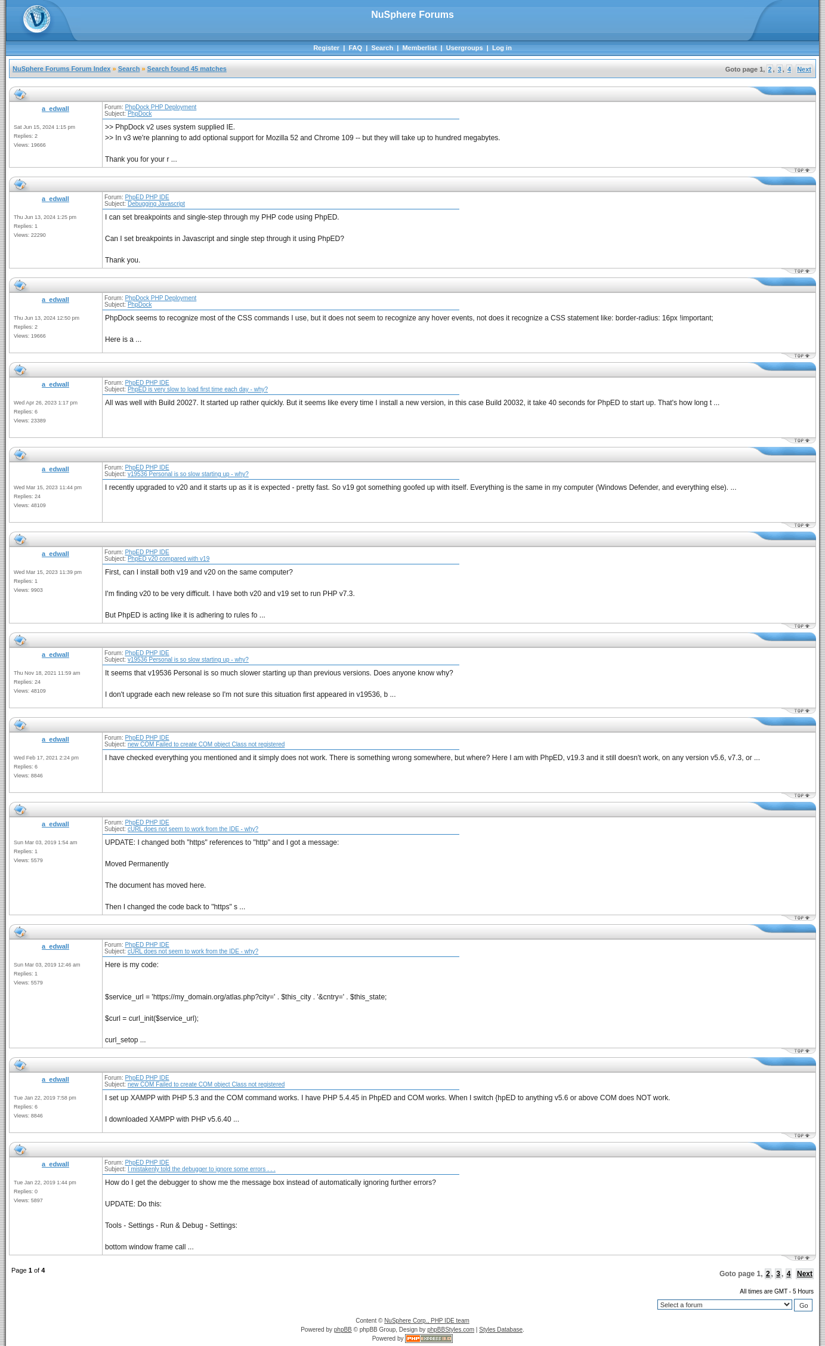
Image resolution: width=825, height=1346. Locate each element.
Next (804, 69)
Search (382, 47)
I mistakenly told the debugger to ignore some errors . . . (202, 1169)
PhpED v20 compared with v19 (168, 558)
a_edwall (55, 108)
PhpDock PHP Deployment (160, 107)
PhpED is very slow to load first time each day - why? (198, 389)
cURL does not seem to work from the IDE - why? (193, 829)
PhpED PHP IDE (147, 197)
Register (326, 47)
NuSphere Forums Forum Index (61, 68)
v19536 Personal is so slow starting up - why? (188, 474)
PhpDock (140, 113)
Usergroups (464, 47)
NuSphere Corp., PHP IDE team (426, 1320)
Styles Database (501, 1329)
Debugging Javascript (156, 203)
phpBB (343, 1329)
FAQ (355, 47)
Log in (502, 47)
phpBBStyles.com (450, 1329)
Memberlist (419, 47)
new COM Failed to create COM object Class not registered (206, 744)
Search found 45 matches (187, 68)
